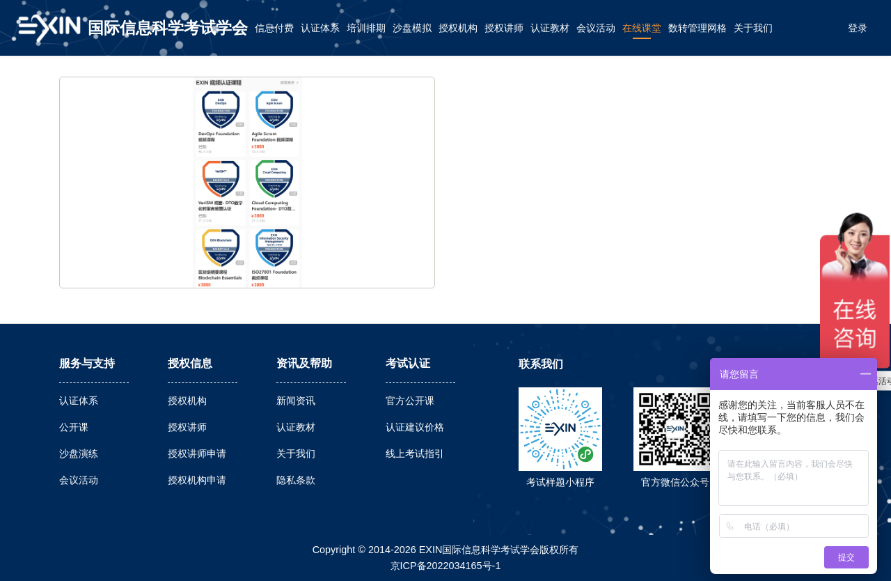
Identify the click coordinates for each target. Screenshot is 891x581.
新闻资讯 (295, 400)
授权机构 (458, 27)
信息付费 (274, 27)
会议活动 (595, 27)
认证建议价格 (415, 427)
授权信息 (190, 363)
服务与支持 (87, 363)
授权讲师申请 (197, 453)
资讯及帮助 (304, 363)
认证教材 (549, 27)
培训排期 (366, 27)
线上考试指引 (415, 453)
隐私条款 (295, 480)
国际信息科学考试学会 (168, 28)
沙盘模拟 (412, 27)
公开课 (73, 427)
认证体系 (320, 27)
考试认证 (408, 363)
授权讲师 (503, 27)
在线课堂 (641, 27)
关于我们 (753, 27)
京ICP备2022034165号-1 (446, 565)
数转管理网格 (697, 27)
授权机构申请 (197, 480)
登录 (857, 27)
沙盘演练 (78, 453)
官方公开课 (410, 400)
